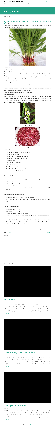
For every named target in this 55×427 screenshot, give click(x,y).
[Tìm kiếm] (45, 1)
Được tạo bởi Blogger (27, 424)
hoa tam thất (10, 299)
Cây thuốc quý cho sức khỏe (13, 2)
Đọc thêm (49, 313)
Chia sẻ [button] (48, 232)
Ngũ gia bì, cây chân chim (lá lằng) (19, 352)
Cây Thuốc (9, 232)
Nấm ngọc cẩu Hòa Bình (15, 405)
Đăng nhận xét (11, 313)
